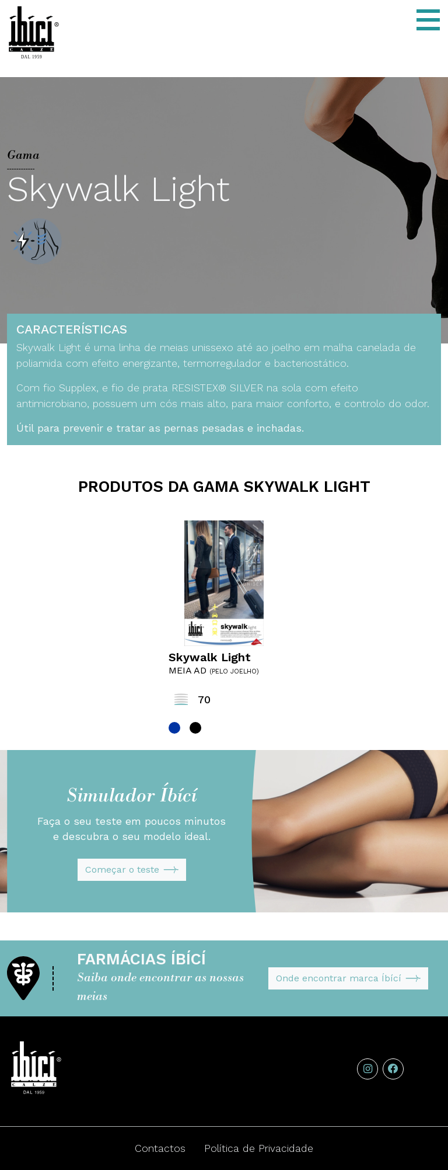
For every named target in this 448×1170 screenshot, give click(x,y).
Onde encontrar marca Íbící (348, 978)
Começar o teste (131, 870)
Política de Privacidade (258, 1148)
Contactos (160, 1148)
